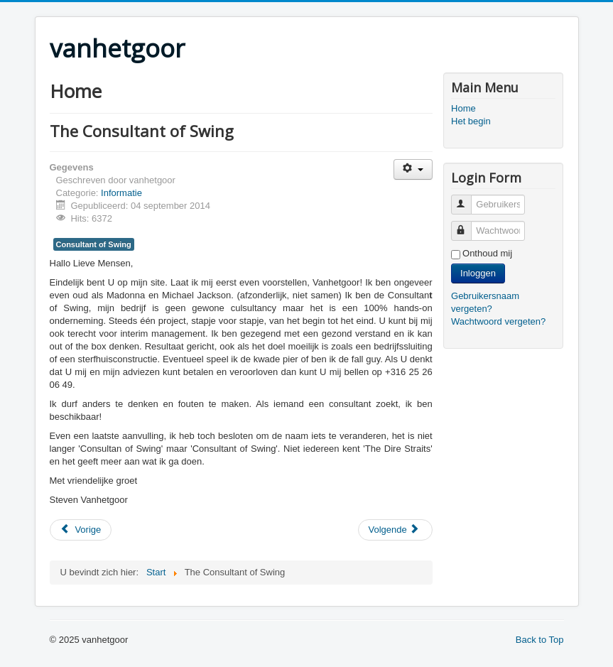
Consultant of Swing (93, 244)
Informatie (121, 193)
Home (463, 108)
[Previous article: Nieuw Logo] (81, 530)
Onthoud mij (487, 253)
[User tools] (413, 169)
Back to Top (540, 639)
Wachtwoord (467, 224)
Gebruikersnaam (467, 198)
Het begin (471, 121)
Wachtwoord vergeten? (498, 321)
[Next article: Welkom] (395, 530)
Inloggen (478, 273)
